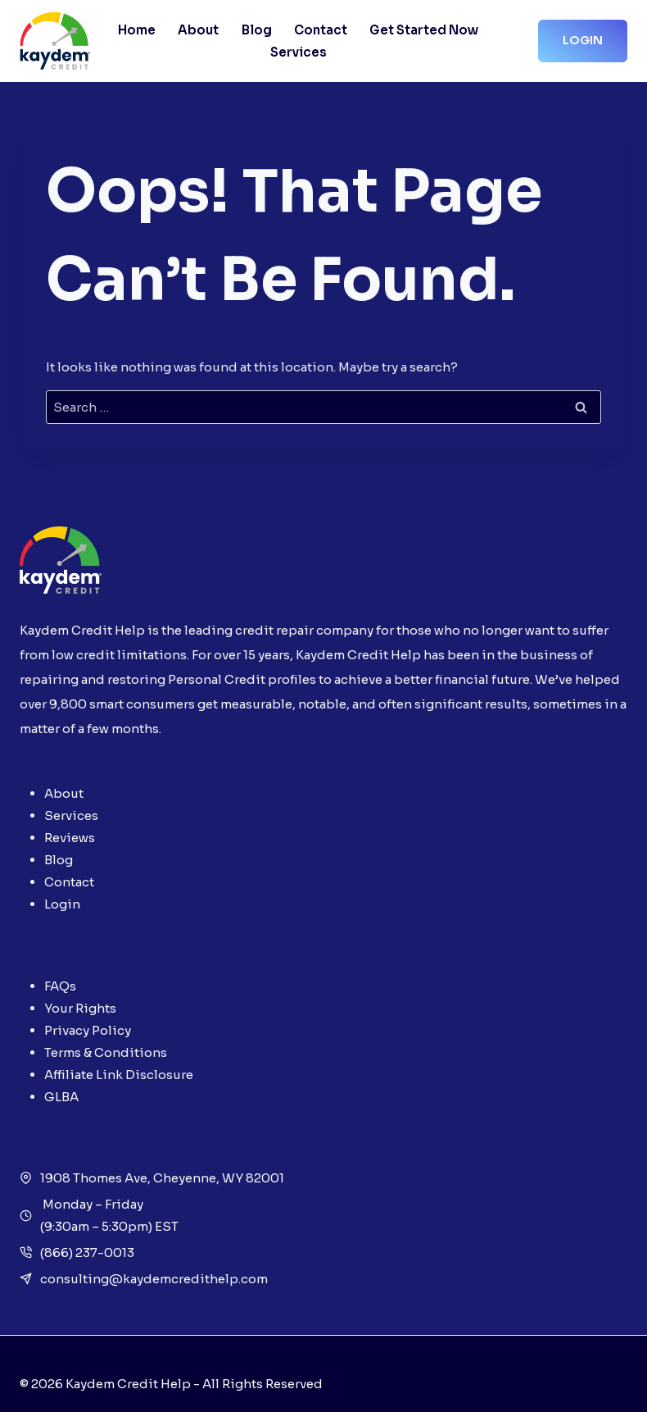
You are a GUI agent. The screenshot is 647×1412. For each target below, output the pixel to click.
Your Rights (80, 1008)
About (198, 30)
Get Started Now (423, 30)
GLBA (61, 1097)
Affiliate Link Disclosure (118, 1074)
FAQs (60, 986)
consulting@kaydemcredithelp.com (154, 1279)
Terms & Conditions (105, 1052)
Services (298, 52)
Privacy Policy (87, 1030)
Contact (320, 30)
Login (583, 40)
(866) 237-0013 (87, 1252)
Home (137, 30)
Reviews (69, 837)
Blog (257, 30)
